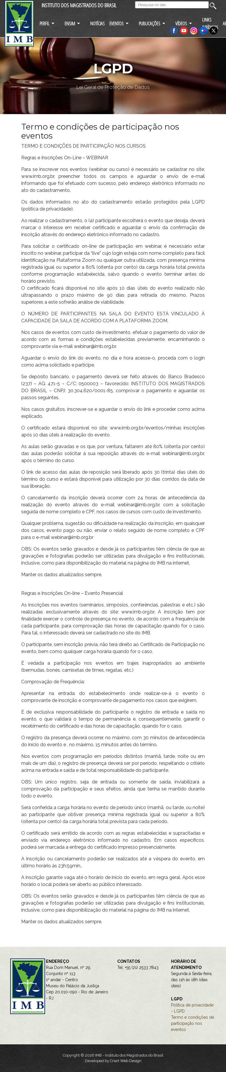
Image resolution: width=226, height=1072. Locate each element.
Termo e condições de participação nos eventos (192, 1023)
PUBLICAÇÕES (149, 23)
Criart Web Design (125, 1061)
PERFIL (44, 23)
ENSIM (70, 23)
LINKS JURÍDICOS (210, 23)
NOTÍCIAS (97, 23)
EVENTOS (116, 23)
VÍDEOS (181, 23)
